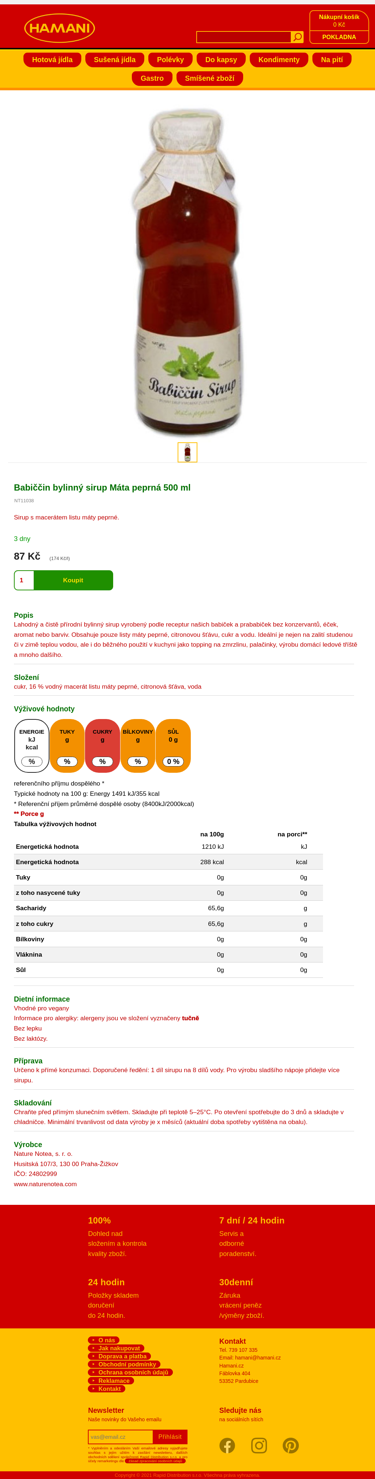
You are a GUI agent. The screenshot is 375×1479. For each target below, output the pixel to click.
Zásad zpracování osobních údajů (155, 1461)
